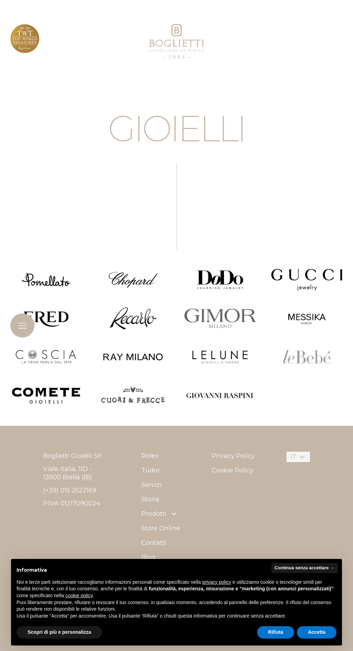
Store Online (160, 528)
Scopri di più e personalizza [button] (59, 632)
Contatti (154, 543)
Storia (150, 499)
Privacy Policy (233, 456)
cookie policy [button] (79, 595)
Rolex (150, 456)
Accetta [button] (316, 632)
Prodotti (159, 514)
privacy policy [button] (216, 582)
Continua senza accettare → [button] (304, 567)
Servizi (151, 485)
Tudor (150, 470)
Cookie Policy (232, 470)
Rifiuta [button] (275, 632)
